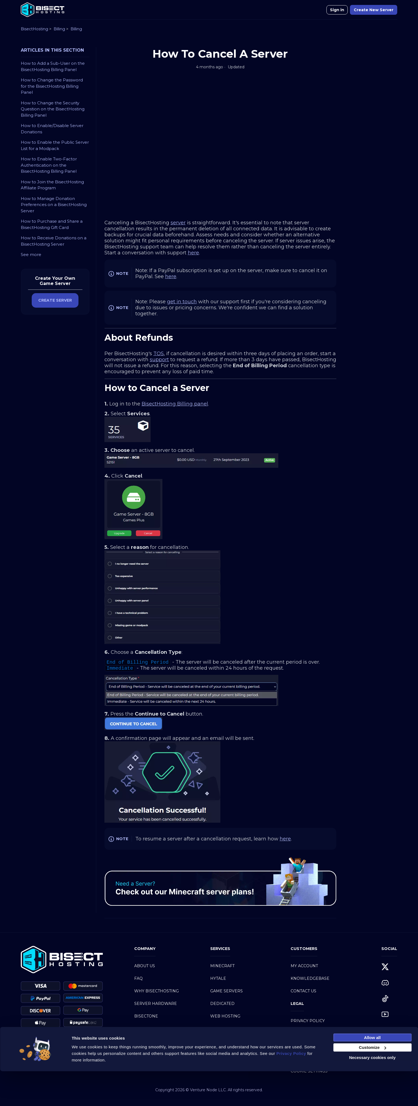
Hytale (218, 978)
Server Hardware (155, 1003)
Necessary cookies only (372, 1092)
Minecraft (222, 965)
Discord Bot (224, 1041)
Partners (145, 1041)
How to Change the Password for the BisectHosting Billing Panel (52, 86)
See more (31, 254)
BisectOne (146, 1016)
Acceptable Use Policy (317, 1045)
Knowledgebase (310, 978)
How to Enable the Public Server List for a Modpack (55, 145)
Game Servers (226, 991)
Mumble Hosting (229, 1028)
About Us (144, 965)
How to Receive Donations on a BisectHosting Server (53, 241)
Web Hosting (225, 1016)
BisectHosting (34, 29)
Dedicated (222, 1003)
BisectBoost (148, 1028)
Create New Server (373, 9)
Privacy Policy (308, 1020)
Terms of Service (311, 1033)
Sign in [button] (337, 9)
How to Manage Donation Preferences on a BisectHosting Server (54, 204)
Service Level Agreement (320, 1058)
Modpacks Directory (234, 1053)
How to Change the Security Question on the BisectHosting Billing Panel (52, 109)
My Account (304, 965)
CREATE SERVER (55, 300)
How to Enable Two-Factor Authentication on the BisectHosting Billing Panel (49, 165)
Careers (144, 1053)
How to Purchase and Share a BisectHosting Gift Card (52, 224)
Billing (59, 29)
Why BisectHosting (156, 991)
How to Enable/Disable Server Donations (52, 128)
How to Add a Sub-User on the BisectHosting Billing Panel (53, 66)
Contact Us (303, 991)
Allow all (372, 1072)
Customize (372, 1082)
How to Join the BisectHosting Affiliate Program (52, 185)
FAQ (138, 978)
